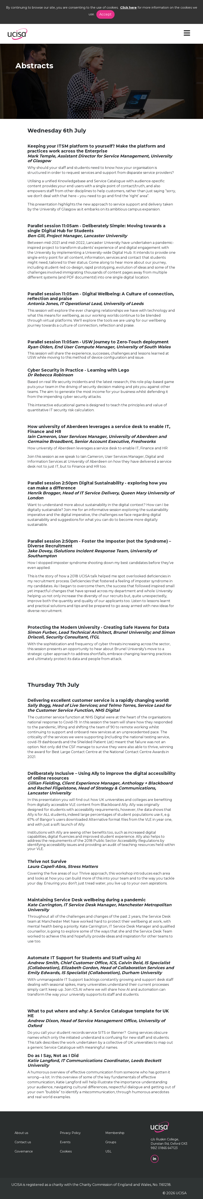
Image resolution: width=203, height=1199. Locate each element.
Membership (114, 1133)
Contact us (23, 1142)
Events (65, 1142)
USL (108, 1151)
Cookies (66, 1151)
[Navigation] (187, 34)
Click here (128, 7)
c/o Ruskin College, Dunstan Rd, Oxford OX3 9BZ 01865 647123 (169, 1143)
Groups (110, 1142)
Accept (105, 14)
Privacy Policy (70, 1133)
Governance (24, 1151)
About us (21, 1133)
